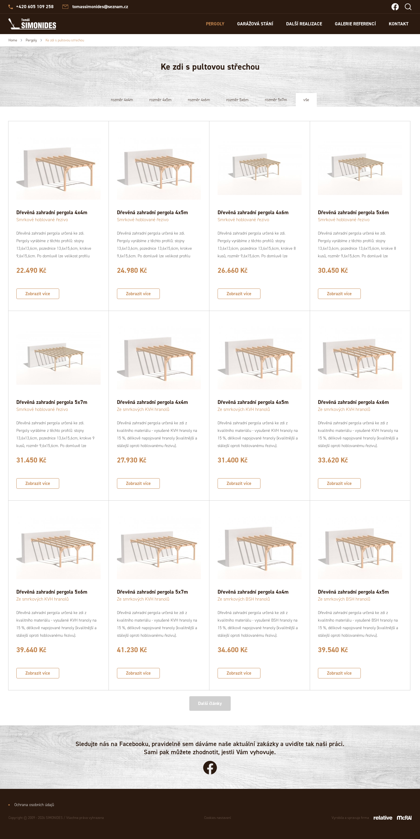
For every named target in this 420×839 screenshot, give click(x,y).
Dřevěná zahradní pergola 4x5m (152, 212)
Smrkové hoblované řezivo (42, 220)
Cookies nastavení (217, 817)
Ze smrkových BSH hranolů (244, 599)
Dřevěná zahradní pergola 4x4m (51, 212)
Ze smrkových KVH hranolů (143, 409)
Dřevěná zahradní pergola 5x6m (353, 212)
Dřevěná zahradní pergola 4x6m (253, 212)
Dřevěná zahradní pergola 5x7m (51, 402)
